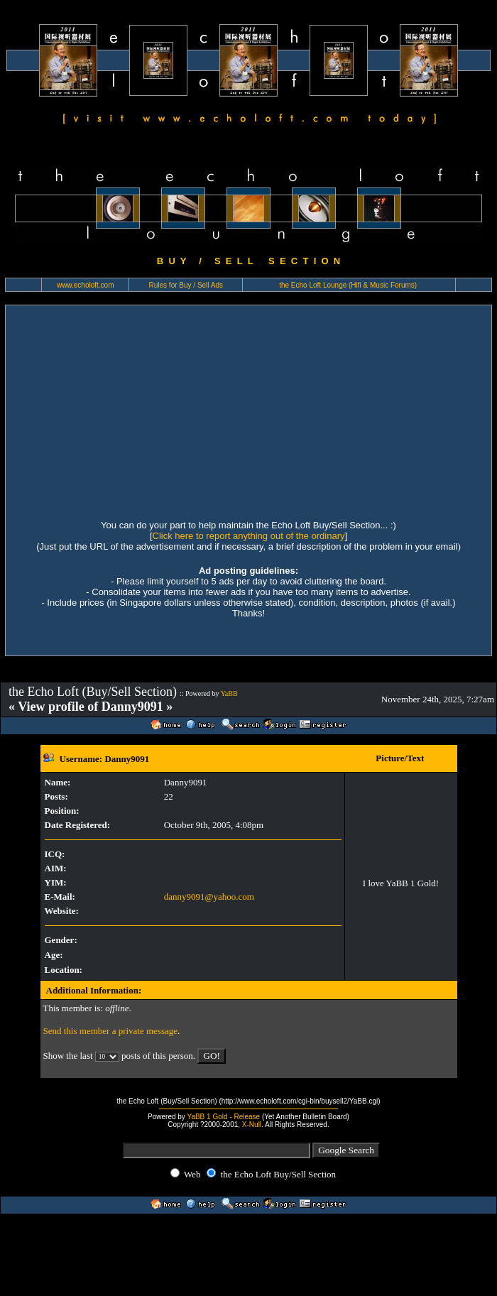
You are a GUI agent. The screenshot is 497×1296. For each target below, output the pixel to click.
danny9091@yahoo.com (209, 896)
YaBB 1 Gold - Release (223, 1117)
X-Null (251, 1124)
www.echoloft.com (85, 285)
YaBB (229, 693)
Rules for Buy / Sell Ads (186, 285)
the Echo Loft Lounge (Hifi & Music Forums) (348, 285)
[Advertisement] (133, 410)
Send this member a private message (110, 1030)
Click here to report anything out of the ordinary (249, 535)
